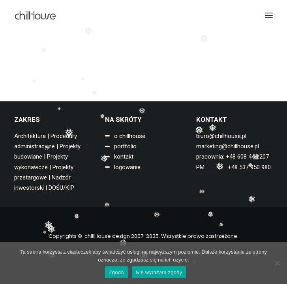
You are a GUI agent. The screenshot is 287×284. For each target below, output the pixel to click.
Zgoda (116, 272)
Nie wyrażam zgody (159, 272)
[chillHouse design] (35, 15)
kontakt (123, 156)
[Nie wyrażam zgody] (277, 263)
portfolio (125, 146)
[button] (269, 15)
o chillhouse (129, 136)
